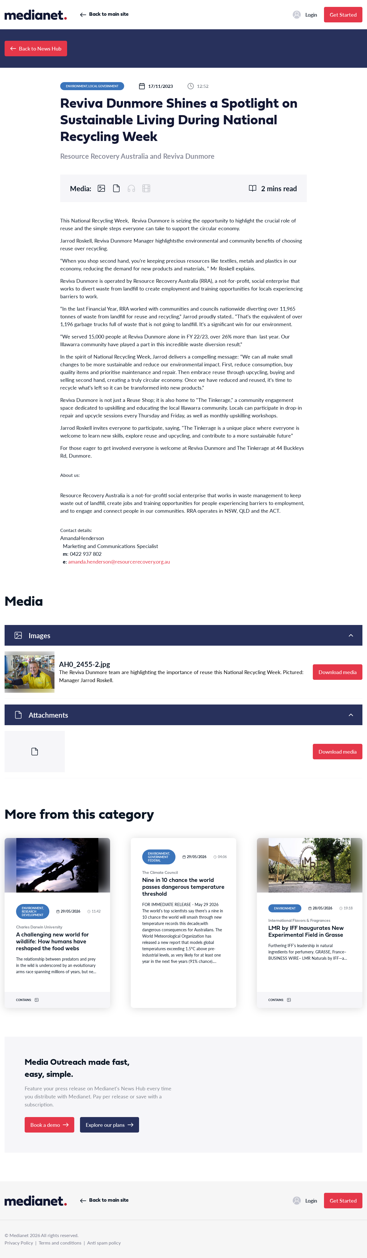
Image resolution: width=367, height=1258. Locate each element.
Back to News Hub (35, 48)
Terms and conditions (60, 1242)
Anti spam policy (104, 1242)
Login (305, 15)
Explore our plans (109, 1124)
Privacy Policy (19, 1242)
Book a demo (49, 1124)
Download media (338, 672)
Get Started (343, 14)
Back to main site (104, 14)
